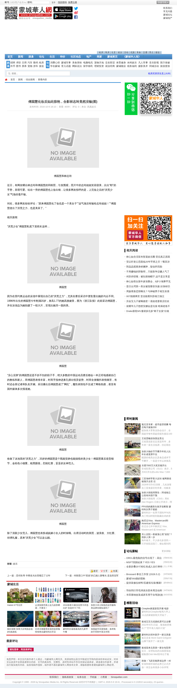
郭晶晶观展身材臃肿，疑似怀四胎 (144, 266)
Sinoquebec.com (119, 677)
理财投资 (99, 66)
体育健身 (121, 62)
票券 (24, 66)
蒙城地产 (167, 18)
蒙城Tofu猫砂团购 (135, 578)
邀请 (95, 571)
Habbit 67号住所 (14, 605)
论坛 (41, 56)
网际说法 (77, 66)
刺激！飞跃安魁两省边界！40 (156, 660)
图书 (18, 66)
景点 (151, 52)
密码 (29, 2)
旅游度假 (165, 66)
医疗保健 (165, 62)
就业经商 (110, 66)
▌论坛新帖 (131, 551)
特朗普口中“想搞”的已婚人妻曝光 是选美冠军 (96, 575)
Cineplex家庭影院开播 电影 (155, 608)
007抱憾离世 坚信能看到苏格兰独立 (145, 296)
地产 (88, 56)
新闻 (20, 56)
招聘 (12, 62)
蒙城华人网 (6, 79)
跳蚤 (31, 56)
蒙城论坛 (167, 14)
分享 (105, 571)
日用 (24, 62)
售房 (107, 52)
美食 (138, 52)
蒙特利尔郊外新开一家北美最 (156, 634)
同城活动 (154, 66)
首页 (10, 56)
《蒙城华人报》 (132, 56)
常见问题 (167, 11)
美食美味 (77, 62)
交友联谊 (110, 62)
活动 (126, 52)
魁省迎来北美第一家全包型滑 (156, 647)
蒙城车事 (66, 62)
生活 (52, 56)
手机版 (93, 677)
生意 (113, 52)
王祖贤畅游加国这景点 (153, 438)
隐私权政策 (67, 677)
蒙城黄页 (112, 56)
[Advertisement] (129, 29)
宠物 (30, 66)
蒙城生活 (13, 584)
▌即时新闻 (131, 418)
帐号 (7, 2)
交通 (145, 52)
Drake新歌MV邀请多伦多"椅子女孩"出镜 (147, 311)
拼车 (35, 66)
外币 (12, 66)
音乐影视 (154, 62)
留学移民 (88, 66)
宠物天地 (99, 62)
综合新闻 (30, 79)
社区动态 (76, 56)
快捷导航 (162, 2)
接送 (157, 52)
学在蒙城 (55, 66)
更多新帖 (166, 551)
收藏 (115, 571)
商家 (99, 56)
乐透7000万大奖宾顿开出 (154, 465)
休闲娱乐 (132, 62)
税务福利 (132, 66)
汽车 (30, 62)
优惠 (132, 52)
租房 (101, 52)
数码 (35, 62)
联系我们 (167, 8)
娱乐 (15, 563)
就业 (120, 52)
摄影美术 (143, 66)
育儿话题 (66, 66)
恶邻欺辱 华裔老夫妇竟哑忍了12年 (33, 575)
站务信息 (81, 677)
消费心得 (55, 62)
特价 (62, 56)
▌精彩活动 (131, 603)
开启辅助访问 (171, 2)
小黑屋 (103, 677)
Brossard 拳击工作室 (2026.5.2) (143, 574)
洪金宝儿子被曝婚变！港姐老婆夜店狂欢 (147, 301)
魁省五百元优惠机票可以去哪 (156, 621)
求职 (18, 62)
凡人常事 (143, 62)
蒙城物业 (121, 66)
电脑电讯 (88, 62)
